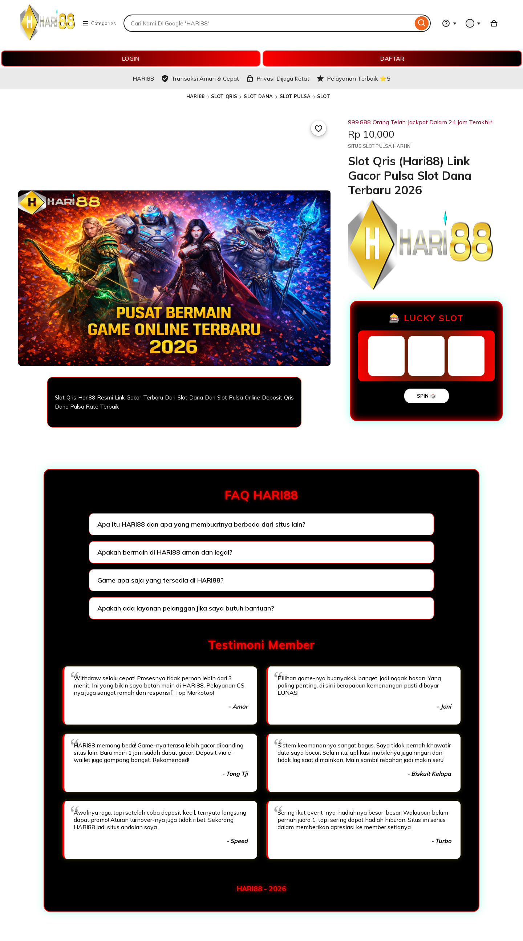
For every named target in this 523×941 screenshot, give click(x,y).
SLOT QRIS (224, 96)
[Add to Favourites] (318, 128)
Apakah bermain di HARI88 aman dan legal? (164, 552)
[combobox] (268, 23)
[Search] (422, 23)
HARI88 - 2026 (261, 888)
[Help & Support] (449, 23)
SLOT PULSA (295, 96)
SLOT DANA (258, 96)
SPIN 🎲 (426, 396)
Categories (99, 23)
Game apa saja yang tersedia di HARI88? (160, 580)
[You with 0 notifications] (473, 23)
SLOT (323, 96)
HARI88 (195, 96)
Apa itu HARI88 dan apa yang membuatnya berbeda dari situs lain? (201, 524)
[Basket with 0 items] (494, 23)
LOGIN (130, 58)
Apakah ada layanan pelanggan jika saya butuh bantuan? (185, 608)
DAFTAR (392, 58)
